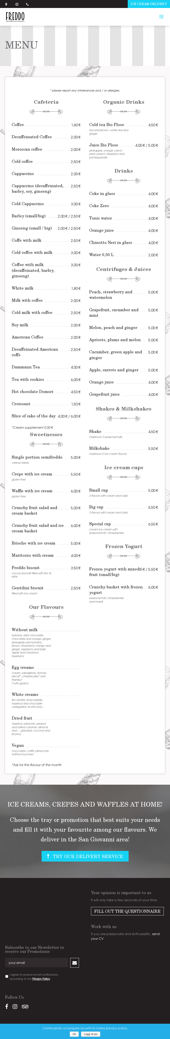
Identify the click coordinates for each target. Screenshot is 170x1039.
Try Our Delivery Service (88, 856)
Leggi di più (90, 1034)
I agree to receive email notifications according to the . (34, 977)
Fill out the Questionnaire (127, 911)
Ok (74, 1034)
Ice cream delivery (149, 4)
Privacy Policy (41, 979)
